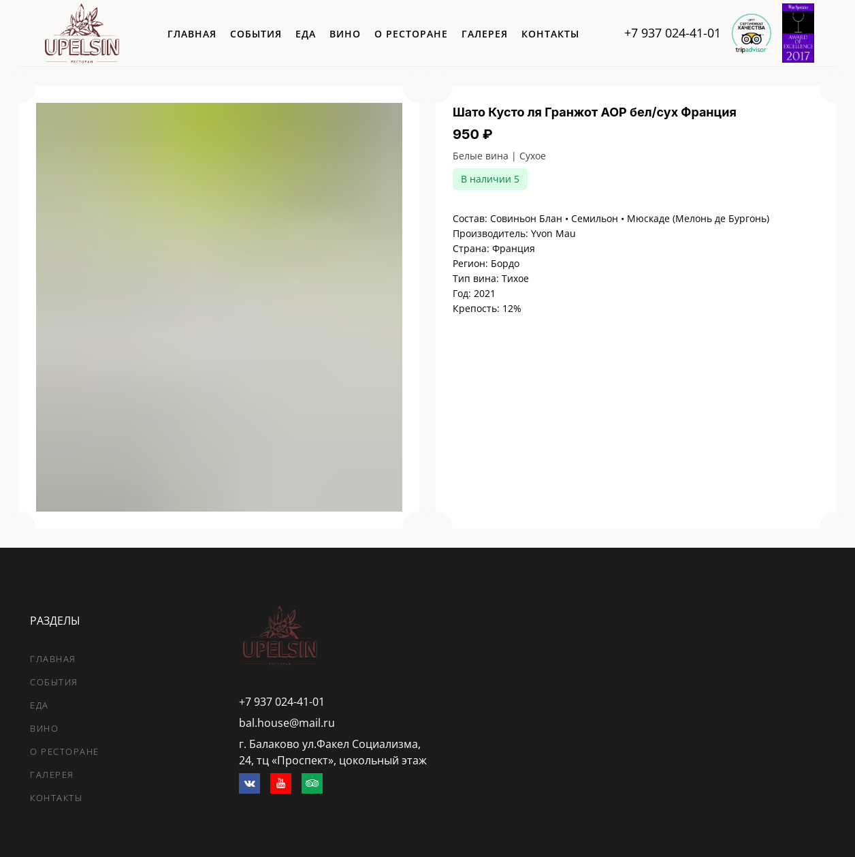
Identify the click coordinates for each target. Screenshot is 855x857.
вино (345, 33)
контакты (550, 33)
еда (305, 33)
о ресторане (411, 33)
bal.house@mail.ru (287, 722)
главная (191, 33)
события (256, 33)
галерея (485, 33)
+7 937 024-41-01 (672, 33)
